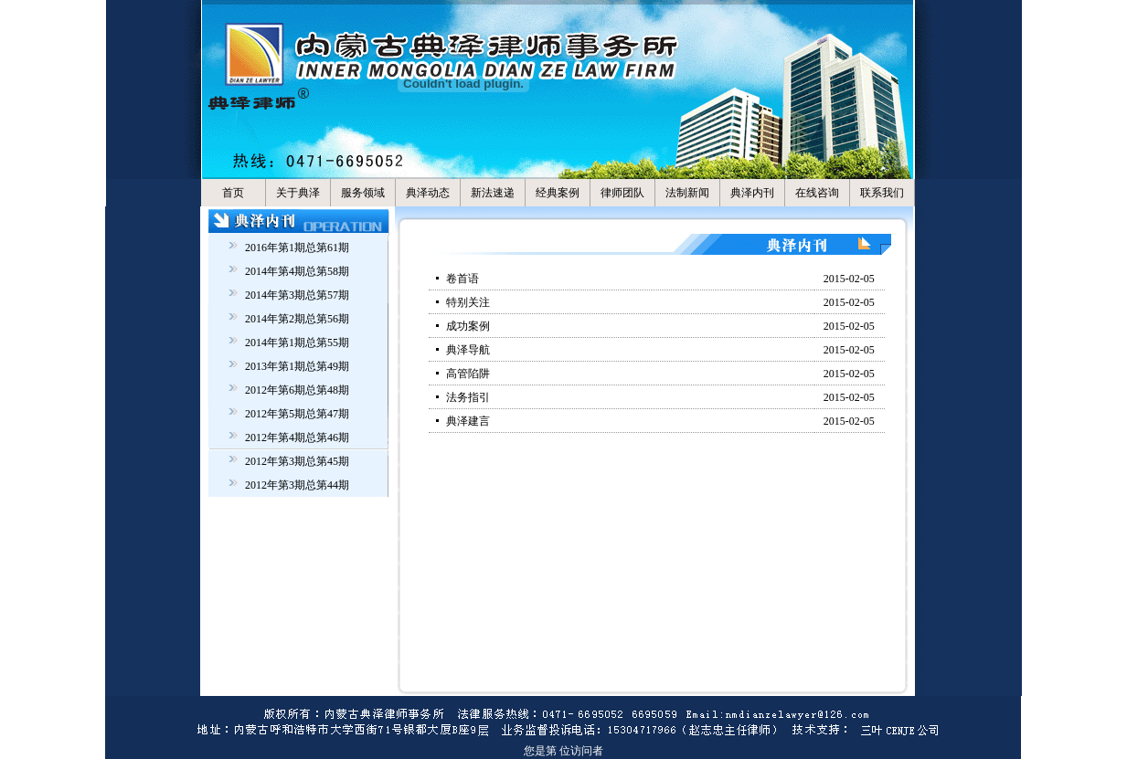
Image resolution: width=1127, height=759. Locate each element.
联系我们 (882, 192)
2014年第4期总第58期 (297, 271)
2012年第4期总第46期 (297, 437)
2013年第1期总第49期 (297, 366)
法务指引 (468, 397)
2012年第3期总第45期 (297, 461)
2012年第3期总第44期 (297, 485)
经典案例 (557, 192)
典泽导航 (468, 349)
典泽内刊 (752, 192)
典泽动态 (428, 192)
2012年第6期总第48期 (297, 390)
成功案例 (468, 326)
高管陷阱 (468, 373)
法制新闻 (687, 192)
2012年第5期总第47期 (297, 413)
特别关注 (468, 302)
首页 (233, 192)
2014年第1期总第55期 (297, 342)
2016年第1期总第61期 (297, 247)
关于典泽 (298, 192)
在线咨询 (817, 192)
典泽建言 (468, 421)
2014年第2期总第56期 (297, 318)
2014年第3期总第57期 (297, 295)
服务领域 (363, 192)
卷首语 (462, 278)
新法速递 (493, 192)
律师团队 (622, 192)
